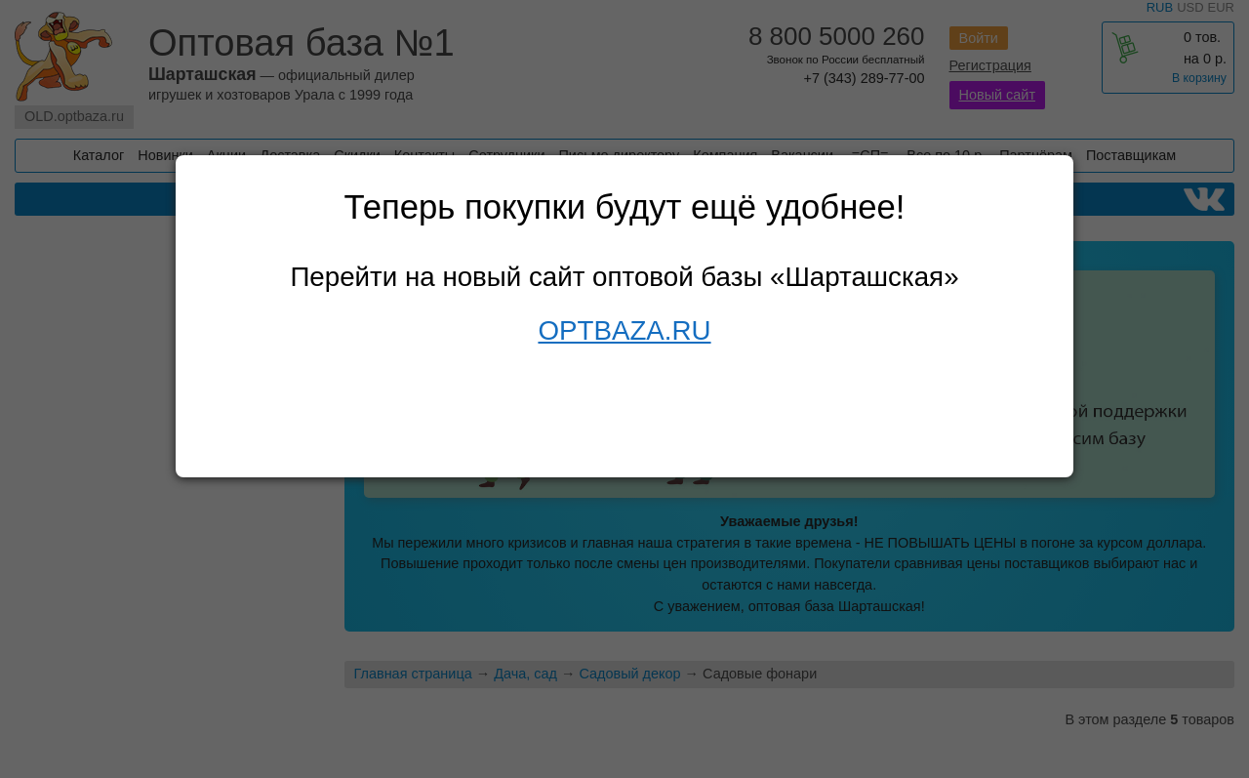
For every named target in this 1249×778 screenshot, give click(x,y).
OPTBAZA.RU (624, 330)
